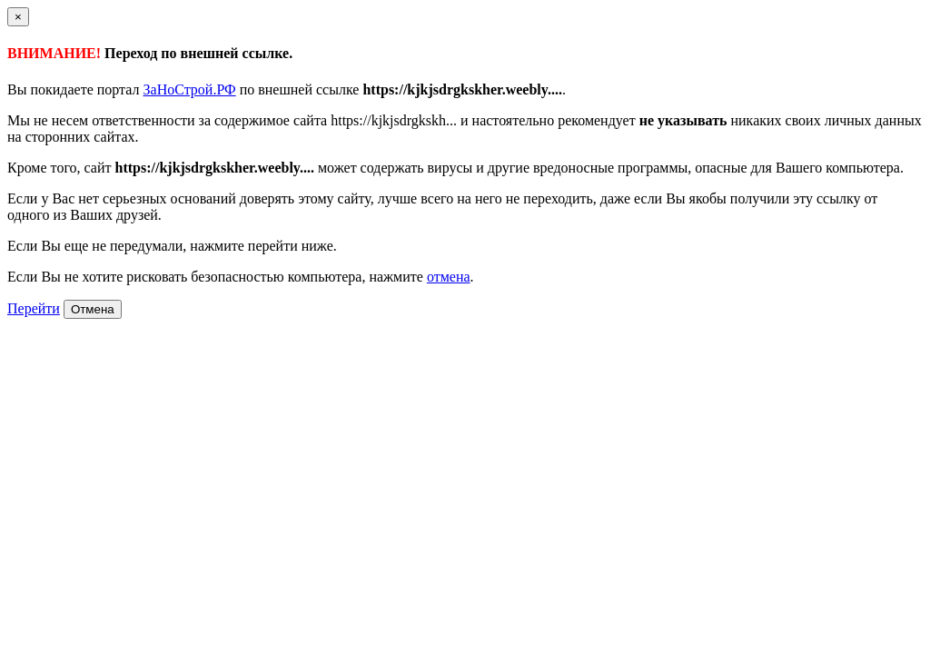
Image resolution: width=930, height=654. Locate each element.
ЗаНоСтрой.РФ (189, 89)
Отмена (92, 309)
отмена (448, 276)
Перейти (33, 308)
